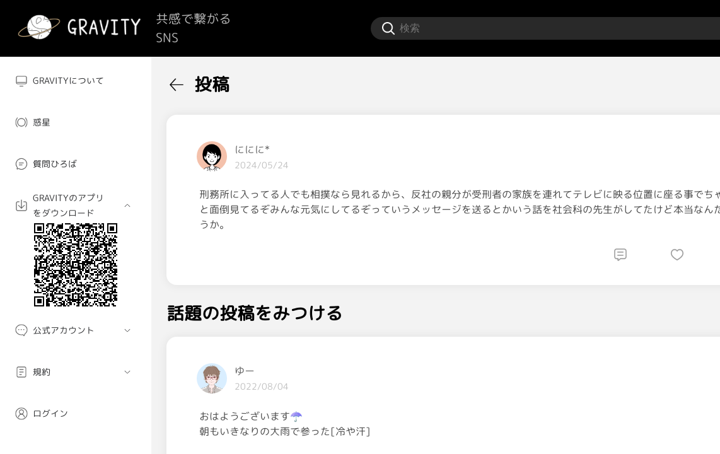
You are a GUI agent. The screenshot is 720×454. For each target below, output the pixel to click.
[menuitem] (76, 80)
